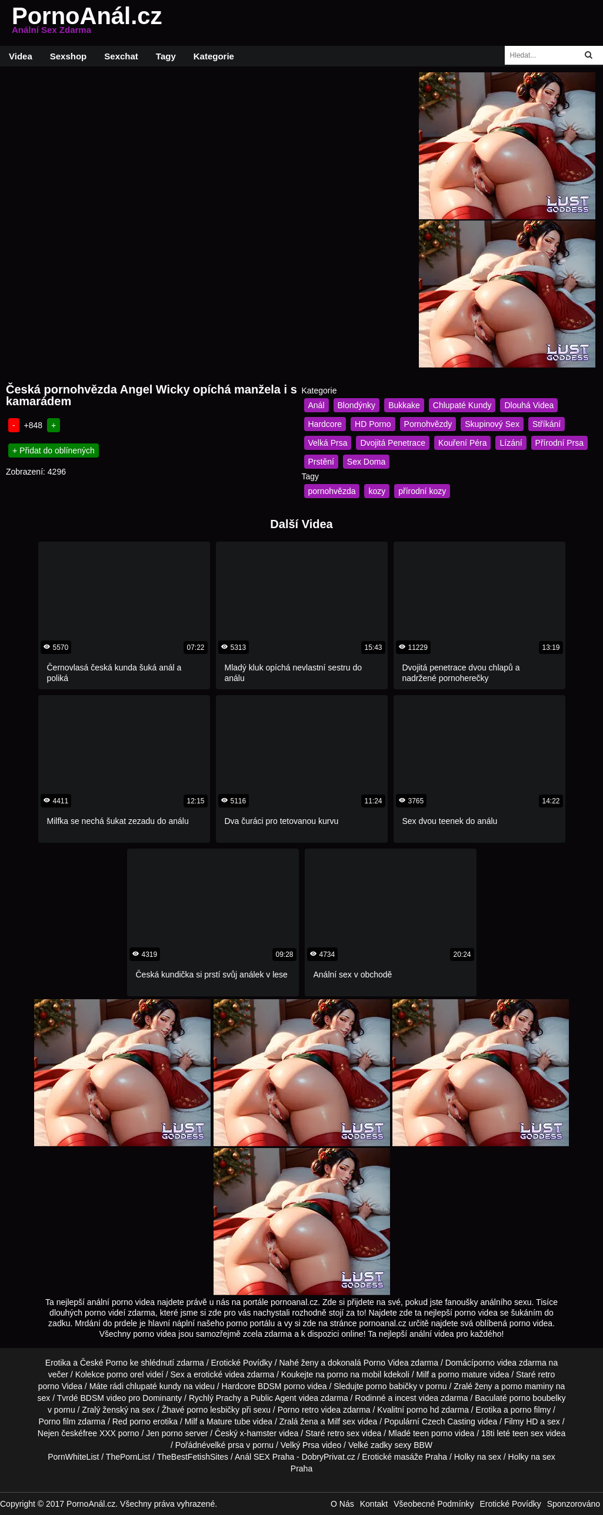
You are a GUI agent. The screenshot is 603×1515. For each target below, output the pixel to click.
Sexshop (68, 56)
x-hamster (258, 1433)
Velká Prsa (328, 443)
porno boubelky (537, 1398)
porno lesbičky (213, 1409)
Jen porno (164, 1433)
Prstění (321, 461)
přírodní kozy (422, 491)
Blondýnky (357, 405)
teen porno (432, 1433)
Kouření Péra (462, 443)
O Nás (342, 1504)
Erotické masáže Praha (404, 1456)
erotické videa (219, 1374)
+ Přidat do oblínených (53, 450)
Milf (333, 1421)
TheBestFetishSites (192, 1456)
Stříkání (546, 424)
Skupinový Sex (492, 424)
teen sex (528, 1433)
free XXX (99, 1433)
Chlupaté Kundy (462, 405)
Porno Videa (386, 1362)
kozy (376, 491)
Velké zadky (370, 1445)
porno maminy (527, 1386)
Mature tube (228, 1421)
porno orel (125, 1374)
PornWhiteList (73, 1456)
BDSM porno (281, 1386)
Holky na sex (477, 1456)
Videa (20, 56)
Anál (316, 405)
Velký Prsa (300, 1445)
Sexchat (121, 56)
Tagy (166, 56)
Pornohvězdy (428, 424)
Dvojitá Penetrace (392, 443)
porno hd (423, 1409)
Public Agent (273, 1398)
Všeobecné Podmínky (434, 1504)
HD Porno (373, 424)
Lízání (510, 443)
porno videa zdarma (510, 1362)
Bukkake (404, 405)
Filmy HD (521, 1421)
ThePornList (128, 1456)
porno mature (462, 1374)
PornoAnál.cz (87, 23)
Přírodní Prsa (559, 443)
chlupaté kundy (153, 1386)
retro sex (343, 1433)
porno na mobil (354, 1374)
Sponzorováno (573, 1504)
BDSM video (103, 1398)
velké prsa (225, 1445)
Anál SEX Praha (264, 1456)
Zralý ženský (105, 1409)
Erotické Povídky (241, 1362)
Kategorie (214, 56)
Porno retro (298, 1409)
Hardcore (325, 424)
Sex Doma (366, 461)
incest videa (416, 1398)
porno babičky (391, 1386)
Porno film (56, 1421)
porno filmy (531, 1409)
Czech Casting (448, 1421)
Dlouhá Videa (529, 405)
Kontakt (374, 1504)
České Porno (104, 1362)
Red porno (131, 1421)
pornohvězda (332, 491)
